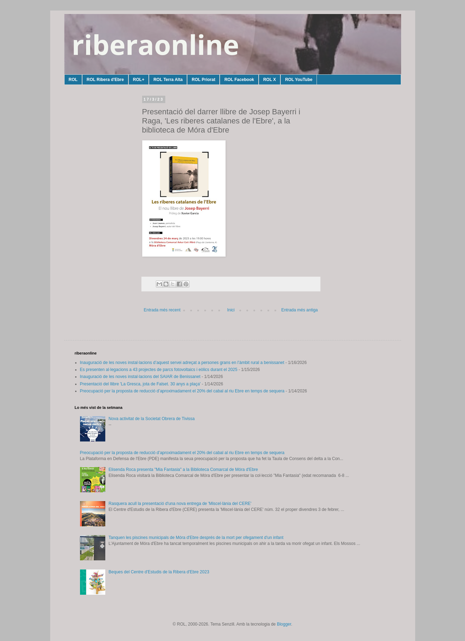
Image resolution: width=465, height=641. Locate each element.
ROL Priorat (203, 79)
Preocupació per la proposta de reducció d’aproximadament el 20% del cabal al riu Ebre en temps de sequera (182, 391)
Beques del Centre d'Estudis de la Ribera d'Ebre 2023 (158, 571)
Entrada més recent (162, 310)
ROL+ (138, 79)
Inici (230, 310)
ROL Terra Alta (167, 79)
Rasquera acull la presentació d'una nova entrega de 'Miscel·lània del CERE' (179, 503)
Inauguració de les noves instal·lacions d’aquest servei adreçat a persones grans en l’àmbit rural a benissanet (182, 362)
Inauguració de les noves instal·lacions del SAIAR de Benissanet (140, 376)
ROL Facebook (239, 79)
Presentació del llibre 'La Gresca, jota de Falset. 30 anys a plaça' (140, 384)
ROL (73, 79)
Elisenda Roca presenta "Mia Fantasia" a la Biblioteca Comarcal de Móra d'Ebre (183, 469)
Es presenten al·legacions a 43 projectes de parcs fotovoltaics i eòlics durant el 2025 (159, 369)
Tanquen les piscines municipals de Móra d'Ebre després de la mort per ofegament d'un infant (195, 537)
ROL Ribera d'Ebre (105, 79)
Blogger (284, 624)
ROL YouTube (298, 79)
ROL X (269, 79)
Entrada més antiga (299, 310)
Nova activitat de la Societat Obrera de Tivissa (151, 418)
